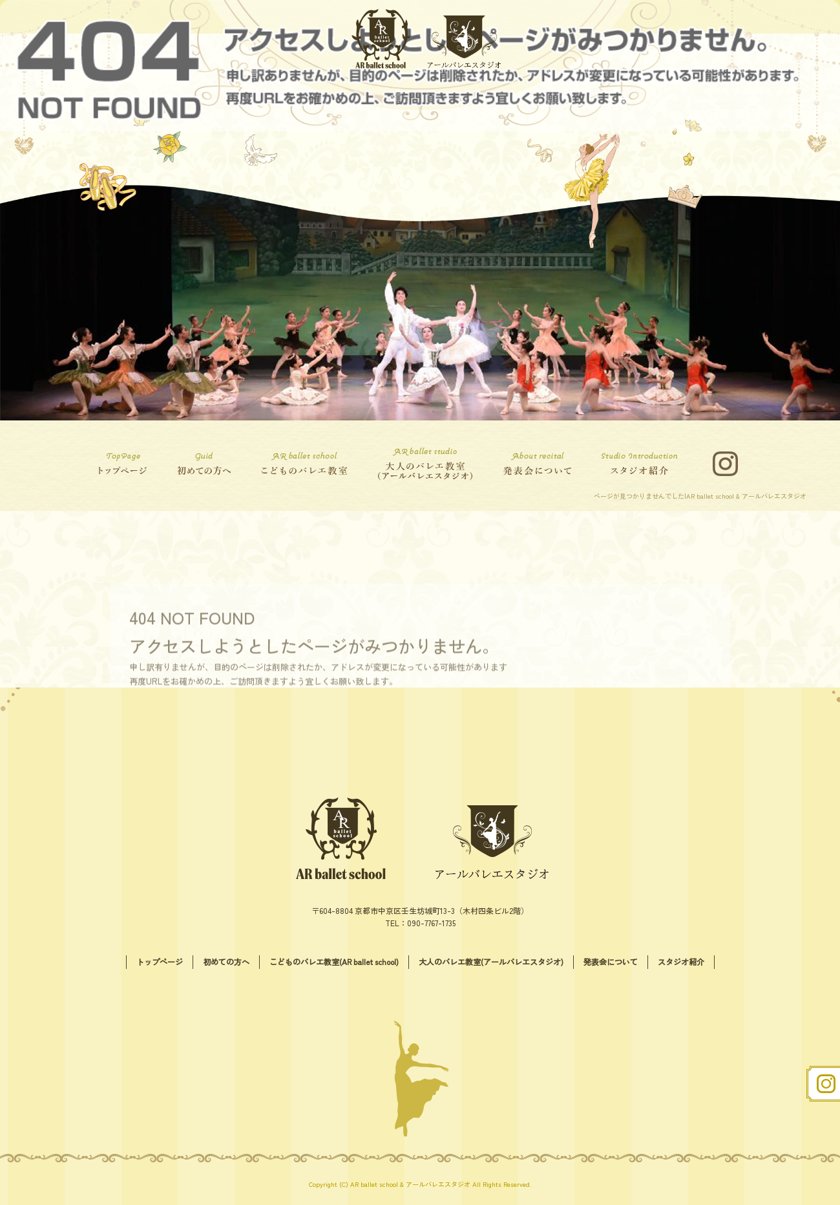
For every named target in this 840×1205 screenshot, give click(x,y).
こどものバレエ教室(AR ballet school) (304, 464)
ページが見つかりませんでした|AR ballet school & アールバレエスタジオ (700, 496)
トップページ (126, 464)
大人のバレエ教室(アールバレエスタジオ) (423, 464)
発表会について (539, 464)
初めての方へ (200, 464)
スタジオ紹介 (642, 464)
